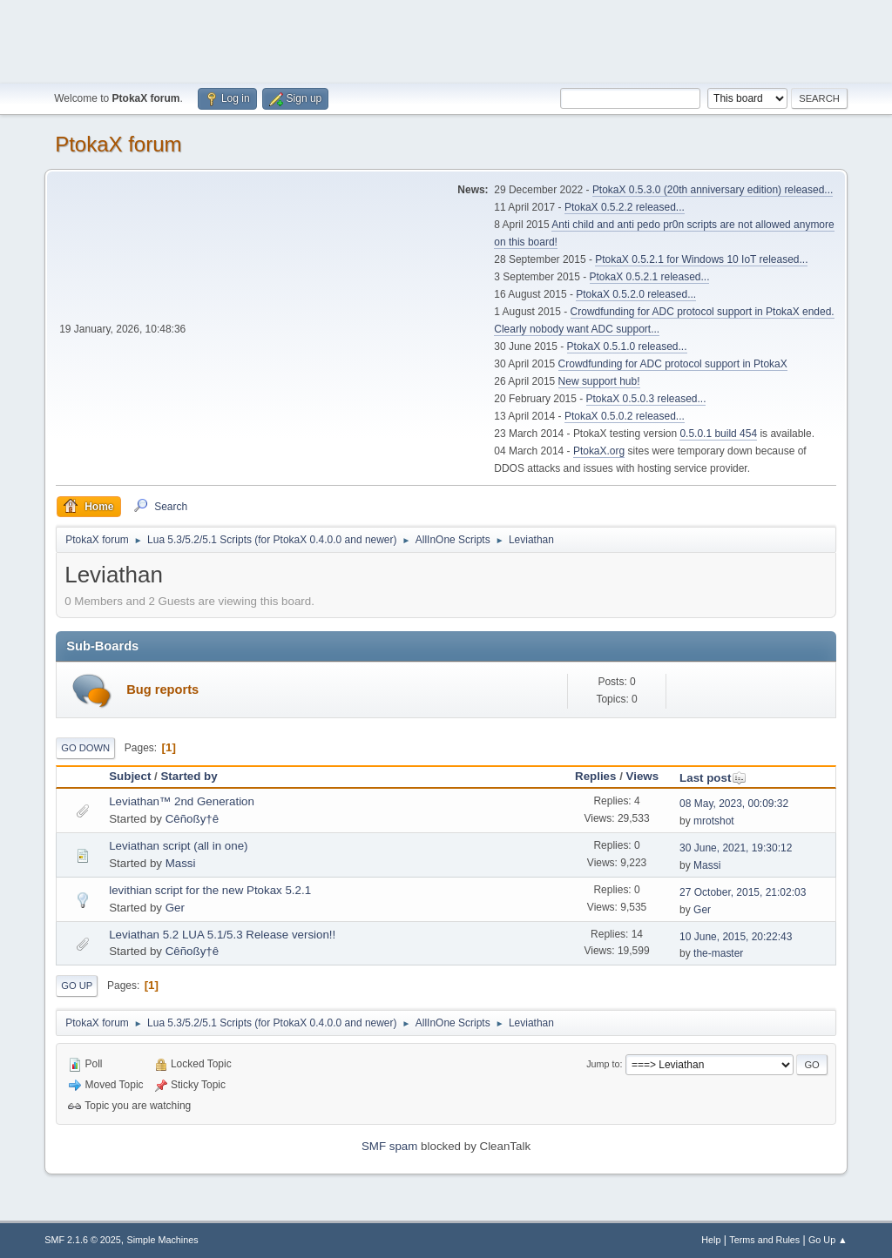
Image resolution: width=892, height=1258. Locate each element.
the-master (718, 953)
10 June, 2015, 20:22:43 (735, 937)
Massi (181, 863)
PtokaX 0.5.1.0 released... (627, 346)
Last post (713, 777)
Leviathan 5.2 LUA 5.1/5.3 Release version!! (222, 934)
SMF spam (389, 1146)
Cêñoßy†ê (193, 818)
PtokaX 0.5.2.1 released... (650, 277)
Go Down (85, 748)
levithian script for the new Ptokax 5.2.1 (210, 890)
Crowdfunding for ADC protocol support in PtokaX (672, 364)
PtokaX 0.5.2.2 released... (624, 207)
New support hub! (599, 381)
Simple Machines (163, 1239)
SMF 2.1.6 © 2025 (82, 1239)
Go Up (76, 985)
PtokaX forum (118, 144)
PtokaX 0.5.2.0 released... (636, 294)
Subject (130, 776)
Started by (188, 776)
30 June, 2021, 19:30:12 (735, 848)
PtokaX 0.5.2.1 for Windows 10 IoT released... (701, 259)
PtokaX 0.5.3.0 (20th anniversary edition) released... (712, 190)
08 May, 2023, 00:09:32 (733, 803)
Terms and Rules (764, 1239)
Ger (175, 907)
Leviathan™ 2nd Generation (181, 801)
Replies (595, 776)
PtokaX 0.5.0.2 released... (624, 416)
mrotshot (713, 821)
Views (642, 776)
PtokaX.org (599, 451)
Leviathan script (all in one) (178, 845)
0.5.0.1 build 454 (718, 433)
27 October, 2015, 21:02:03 (742, 892)
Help (710, 1239)
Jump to (602, 1064)
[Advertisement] (446, 39)
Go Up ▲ (828, 1239)
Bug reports (162, 689)
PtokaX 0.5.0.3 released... (646, 399)
